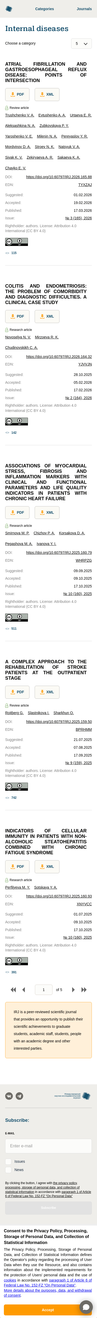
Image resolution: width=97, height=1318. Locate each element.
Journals (84, 9)
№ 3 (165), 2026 (78, 218)
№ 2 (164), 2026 (78, 398)
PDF (17, 94)
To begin (13, 989)
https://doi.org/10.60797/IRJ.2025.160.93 (59, 896)
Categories (44, 9)
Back (23, 989)
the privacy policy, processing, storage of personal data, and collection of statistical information (42, 1187)
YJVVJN (85, 364)
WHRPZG (84, 560)
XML (47, 94)
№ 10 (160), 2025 (77, 594)
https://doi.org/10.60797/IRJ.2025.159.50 (59, 722)
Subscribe (48, 1208)
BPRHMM (84, 729)
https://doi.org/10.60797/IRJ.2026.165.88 (59, 177)
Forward (73, 989)
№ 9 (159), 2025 (78, 763)
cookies (10, 1280)
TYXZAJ (85, 185)
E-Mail (10, 1133)
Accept (48, 1310)
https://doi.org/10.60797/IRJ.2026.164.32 (59, 357)
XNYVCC (84, 904)
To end (84, 989)
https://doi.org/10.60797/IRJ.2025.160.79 (59, 552)
